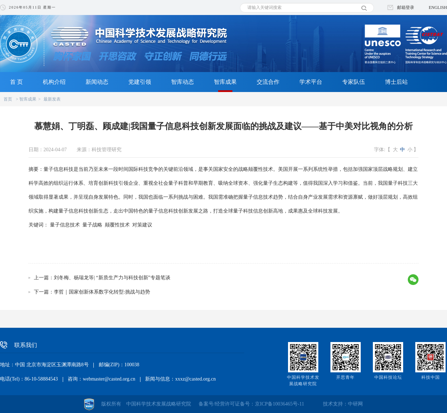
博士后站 (396, 82)
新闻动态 (97, 82)
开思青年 (345, 377)
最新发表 (52, 99)
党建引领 (139, 82)
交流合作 (268, 82)
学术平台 (310, 82)
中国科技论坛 (388, 377)
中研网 (355, 404)
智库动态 (182, 82)
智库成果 (225, 82)
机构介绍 (54, 82)
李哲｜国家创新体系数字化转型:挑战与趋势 (102, 292)
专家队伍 (353, 82)
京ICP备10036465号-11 (279, 404)
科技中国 (430, 377)
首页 (8, 99)
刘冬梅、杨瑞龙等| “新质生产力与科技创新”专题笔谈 (112, 277)
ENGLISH (438, 7)
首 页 (16, 82)
